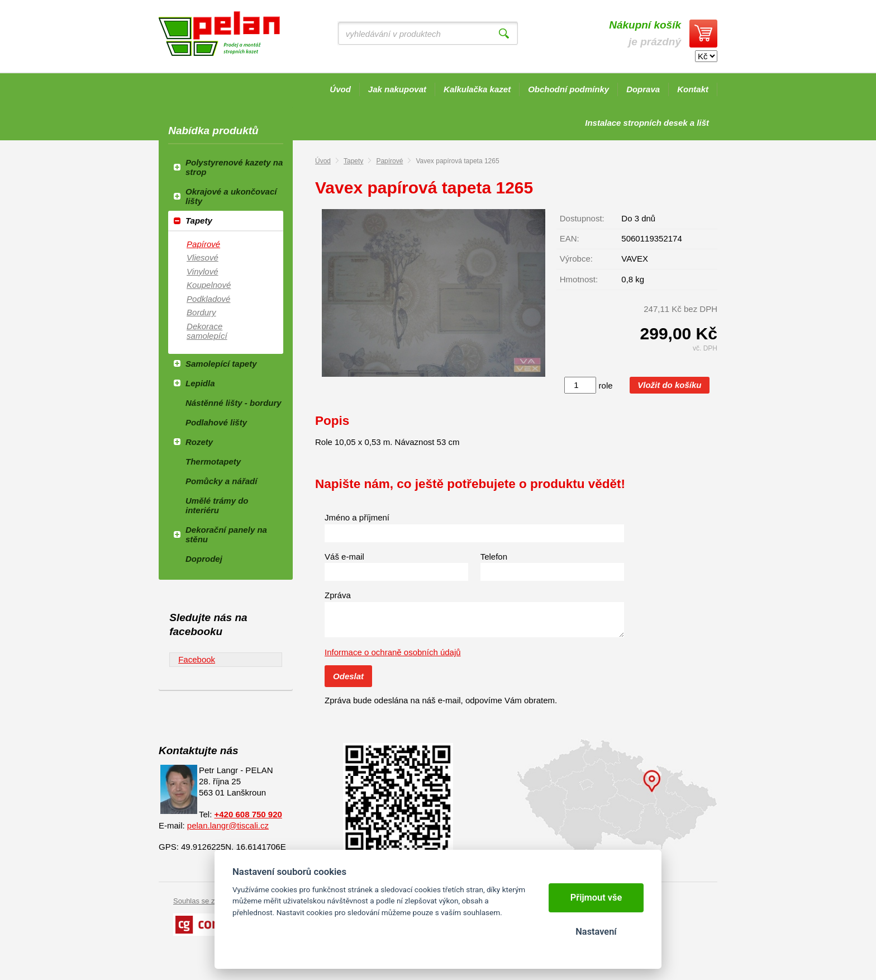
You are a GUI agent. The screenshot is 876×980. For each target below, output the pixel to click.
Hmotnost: (579, 279)
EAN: (569, 238)
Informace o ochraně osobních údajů (393, 652)
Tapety (353, 161)
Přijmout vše (596, 897)
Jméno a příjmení (357, 517)
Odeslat (348, 676)
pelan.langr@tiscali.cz (228, 825)
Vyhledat (504, 33)
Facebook (196, 659)
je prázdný (645, 33)
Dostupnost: (582, 218)
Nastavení (595, 931)
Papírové (389, 161)
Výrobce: (576, 258)
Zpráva (338, 595)
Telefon (493, 556)
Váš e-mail (344, 556)
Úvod (323, 161)
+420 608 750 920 (248, 814)
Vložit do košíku (669, 385)
